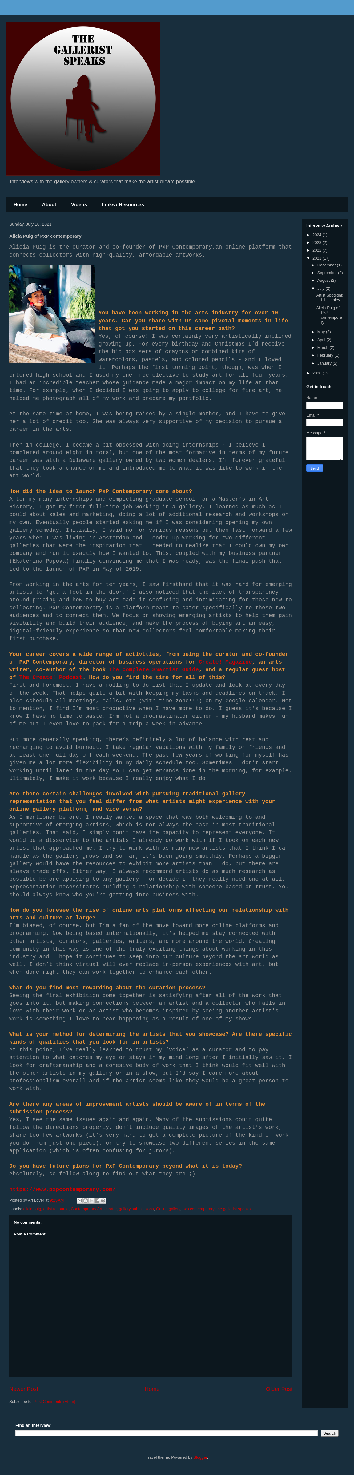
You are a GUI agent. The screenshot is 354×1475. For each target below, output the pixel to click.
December (327, 265)
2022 (317, 250)
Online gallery (168, 1208)
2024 (317, 234)
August (324, 280)
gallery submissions (136, 1208)
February (326, 355)
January (325, 363)
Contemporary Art (86, 1208)
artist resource (56, 1208)
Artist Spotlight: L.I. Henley (329, 297)
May (321, 331)
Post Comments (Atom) (54, 1401)
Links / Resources (123, 204)
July (321, 288)
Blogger (200, 1457)
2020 (317, 373)
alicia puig (32, 1208)
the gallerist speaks (233, 1208)
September (327, 272)
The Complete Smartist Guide (154, 670)
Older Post (279, 1389)
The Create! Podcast (50, 677)
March (323, 347)
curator (110, 1208)
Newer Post (23, 1389)
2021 (317, 258)
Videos (79, 204)
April (322, 339)
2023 (317, 242)
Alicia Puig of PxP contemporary (329, 315)
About (49, 204)
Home (20, 204)
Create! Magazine (225, 662)
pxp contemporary (198, 1208)
